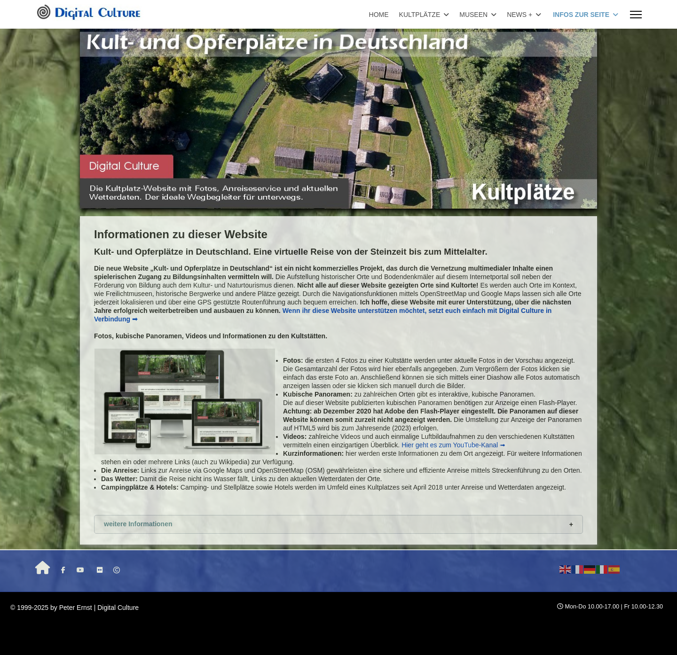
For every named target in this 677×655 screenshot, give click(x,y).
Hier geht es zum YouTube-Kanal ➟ (453, 445)
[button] (338, 524)
